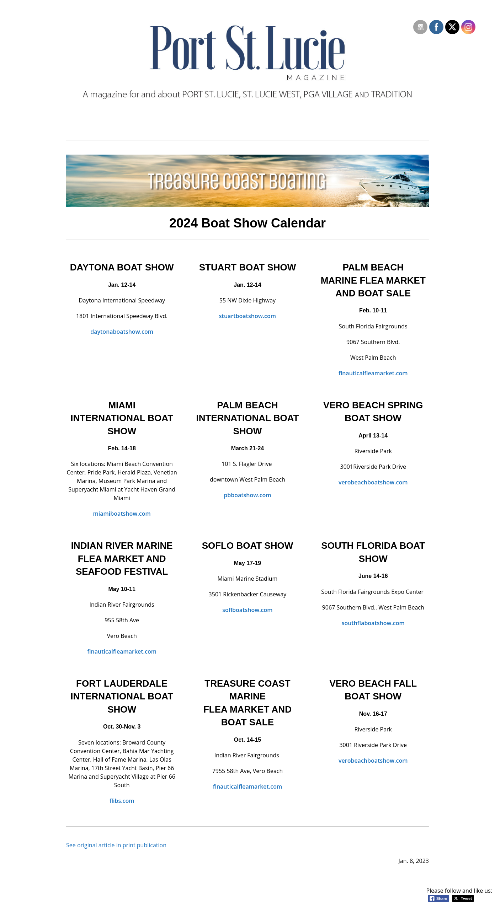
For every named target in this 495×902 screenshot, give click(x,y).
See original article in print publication (116, 845)
